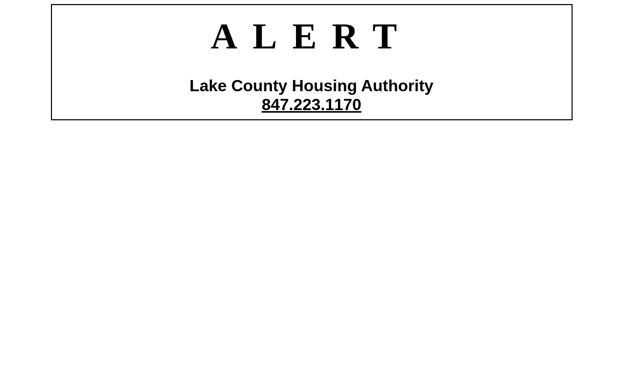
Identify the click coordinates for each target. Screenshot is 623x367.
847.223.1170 (312, 104)
